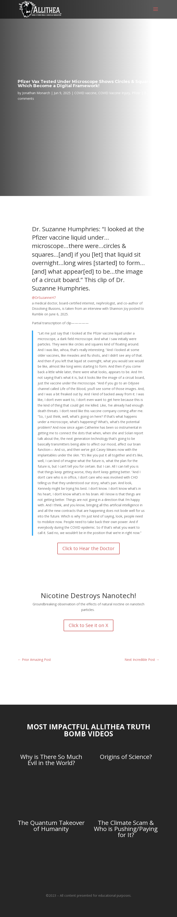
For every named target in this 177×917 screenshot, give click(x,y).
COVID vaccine (85, 93)
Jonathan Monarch (36, 93)
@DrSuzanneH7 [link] (44, 297)
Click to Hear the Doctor (88, 548)
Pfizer (136, 93)
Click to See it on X (88, 625)
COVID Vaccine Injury (114, 93)
